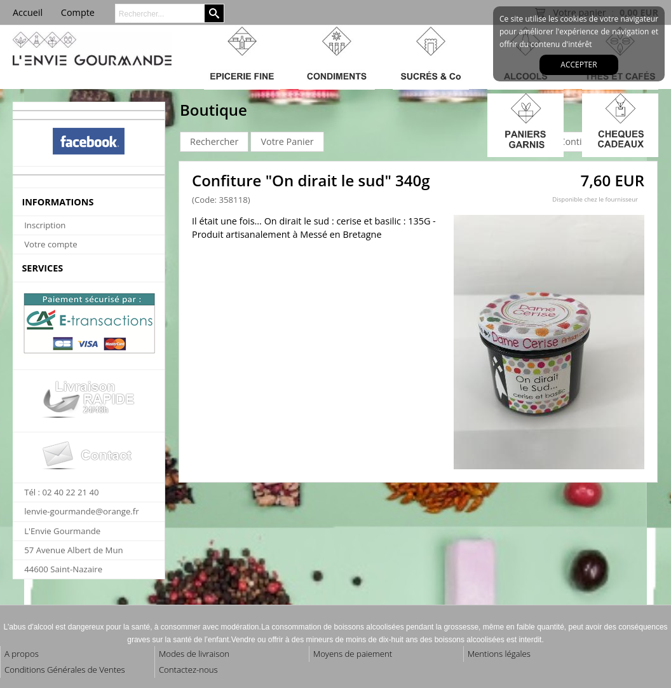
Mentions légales (499, 653)
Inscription (44, 225)
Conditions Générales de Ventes (64, 669)
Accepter (578, 64)
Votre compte (50, 244)
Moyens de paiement (352, 653)
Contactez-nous (188, 669)
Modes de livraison (194, 653)
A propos (21, 653)
